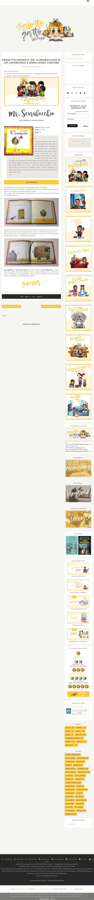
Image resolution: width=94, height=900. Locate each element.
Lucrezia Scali (69, 801)
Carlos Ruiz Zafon (84, 780)
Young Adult (69, 753)
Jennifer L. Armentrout (72, 763)
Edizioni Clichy (24, 64)
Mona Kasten (80, 770)
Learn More (44, 899)
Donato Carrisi (70, 766)
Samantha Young (70, 822)
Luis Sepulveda (70, 819)
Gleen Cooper (69, 812)
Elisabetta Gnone (82, 766)
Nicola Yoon (79, 805)
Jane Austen (80, 812)
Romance (68, 750)
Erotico (67, 739)
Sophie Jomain (78, 773)
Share (24, 305)
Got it (53, 899)
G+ (30, 305)
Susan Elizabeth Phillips (73, 791)
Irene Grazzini (69, 794)
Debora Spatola (70, 777)
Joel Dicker (80, 794)
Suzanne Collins (82, 777)
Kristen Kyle (69, 787)
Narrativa (78, 743)
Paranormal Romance (72, 746)
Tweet (17, 305)
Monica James (81, 819)
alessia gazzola (70, 780)
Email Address (72, 122)
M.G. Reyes (79, 801)
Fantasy (77, 739)
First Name (70, 127)
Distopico (79, 736)
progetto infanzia (38, 64)
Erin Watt (68, 773)
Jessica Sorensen (80, 784)
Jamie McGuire (69, 770)
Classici (67, 736)
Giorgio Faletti (81, 808)
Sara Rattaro (79, 787)
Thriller (79, 750)
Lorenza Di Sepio (82, 798)
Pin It (36, 305)
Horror (67, 743)
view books (85, 725)
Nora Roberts (69, 808)
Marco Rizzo (69, 805)
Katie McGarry (70, 798)
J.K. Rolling (69, 784)
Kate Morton (79, 815)
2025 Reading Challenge (76, 715)
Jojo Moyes (69, 815)
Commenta (45, 305)
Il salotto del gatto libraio (79, 717)
